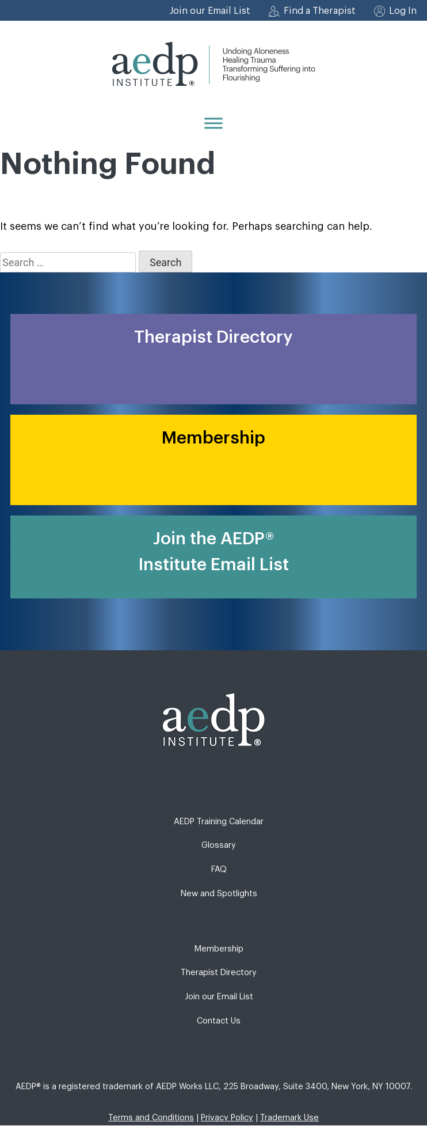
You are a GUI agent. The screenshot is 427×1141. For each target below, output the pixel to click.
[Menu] (213, 122)
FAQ (219, 869)
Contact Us (219, 1021)
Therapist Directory (219, 972)
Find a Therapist (320, 11)
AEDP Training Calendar (219, 821)
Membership (219, 949)
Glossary (218, 845)
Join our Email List (210, 11)
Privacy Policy (227, 1117)
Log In (403, 11)
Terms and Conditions (151, 1117)
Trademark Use (289, 1117)
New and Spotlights (219, 893)
